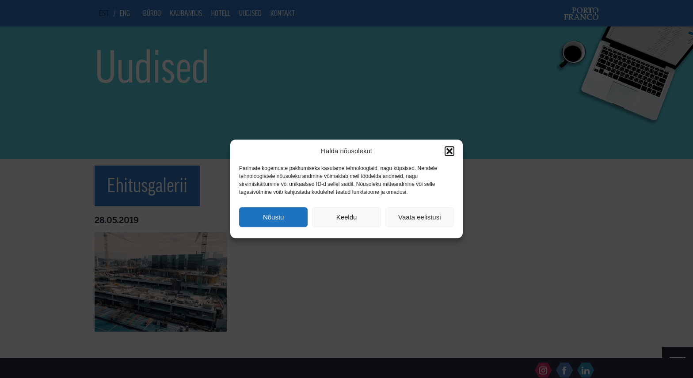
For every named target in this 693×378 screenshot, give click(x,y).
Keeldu (346, 217)
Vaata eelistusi (419, 217)
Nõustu (273, 217)
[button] (449, 151)
